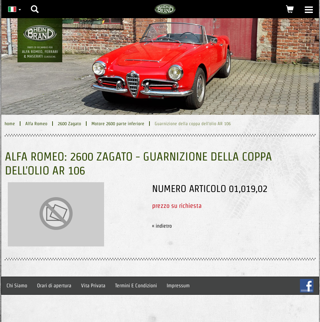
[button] (34, 4)
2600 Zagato (69, 123)
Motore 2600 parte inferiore (117, 123)
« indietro (162, 226)
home (10, 123)
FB (307, 285)
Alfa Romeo (36, 123)
